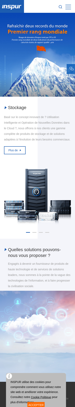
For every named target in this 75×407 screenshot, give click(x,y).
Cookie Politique (41, 397)
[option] (37, 55)
